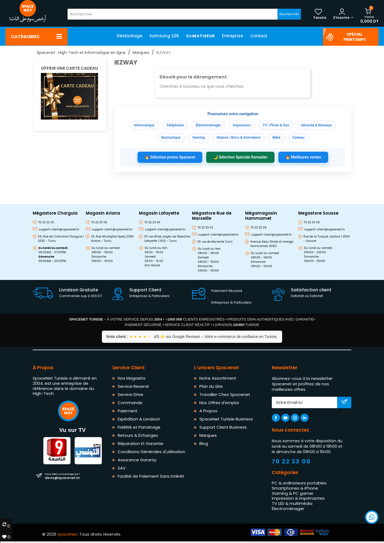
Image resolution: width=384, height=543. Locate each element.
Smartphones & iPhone (295, 488)
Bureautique (170, 137)
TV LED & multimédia (292, 503)
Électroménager (208, 125)
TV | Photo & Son (276, 125)
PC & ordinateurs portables (299, 483)
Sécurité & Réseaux (316, 125)
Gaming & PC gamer (292, 493)
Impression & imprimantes (298, 498)
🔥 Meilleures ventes (303, 157)
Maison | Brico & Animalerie (238, 137)
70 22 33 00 (291, 461)
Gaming (199, 137)
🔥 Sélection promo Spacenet (170, 157)
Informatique (144, 125)
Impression (242, 125)
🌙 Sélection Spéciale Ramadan (240, 157)
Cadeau (298, 137)
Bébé (276, 137)
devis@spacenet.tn (62, 476)
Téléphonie (175, 125)
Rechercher (289, 14)
